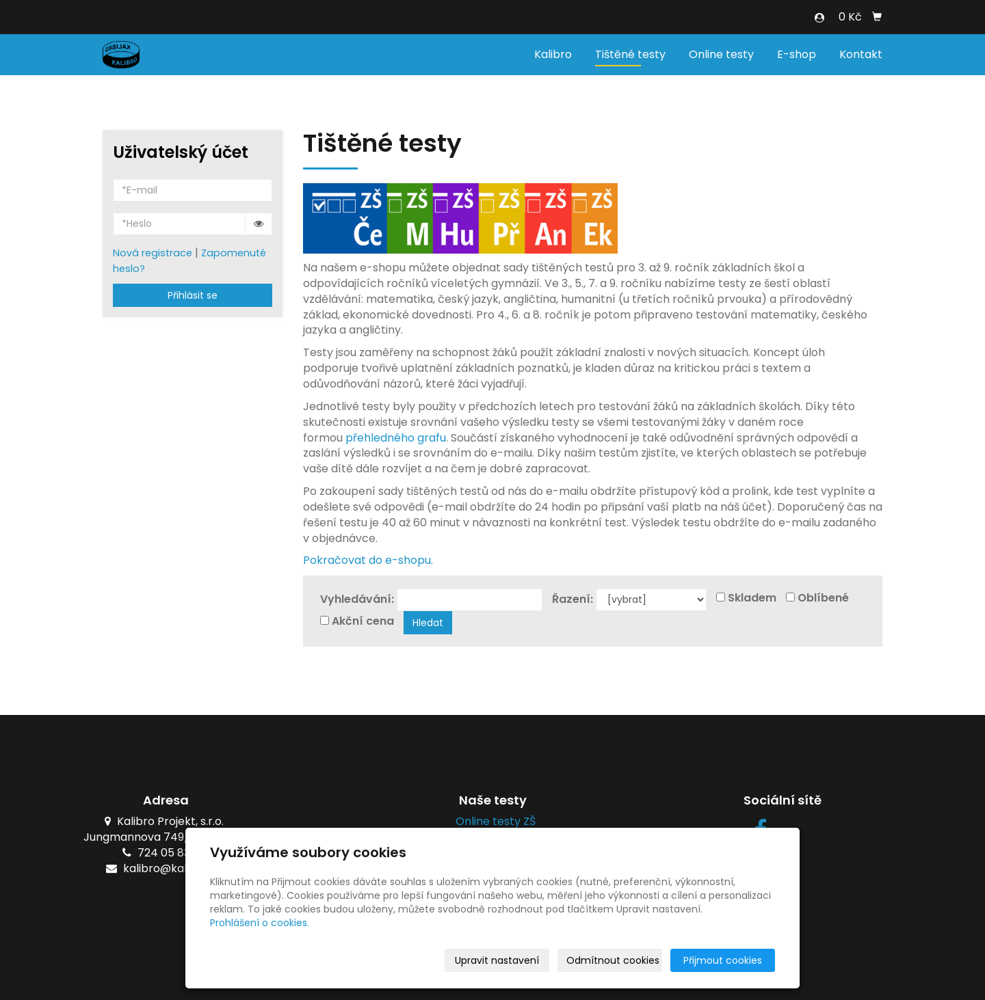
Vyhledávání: (357, 599)
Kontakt (860, 54)
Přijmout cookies (722, 960)
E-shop (796, 54)
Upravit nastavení (497, 960)
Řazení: (572, 599)
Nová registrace (152, 253)
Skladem (752, 598)
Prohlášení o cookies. (259, 923)
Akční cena (363, 621)
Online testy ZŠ (493, 821)
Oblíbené (823, 598)
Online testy (721, 54)
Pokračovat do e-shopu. (368, 560)
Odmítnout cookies (612, 960)
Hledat (427, 623)
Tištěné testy (630, 54)
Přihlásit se (193, 295)
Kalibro (553, 54)
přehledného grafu (395, 438)
